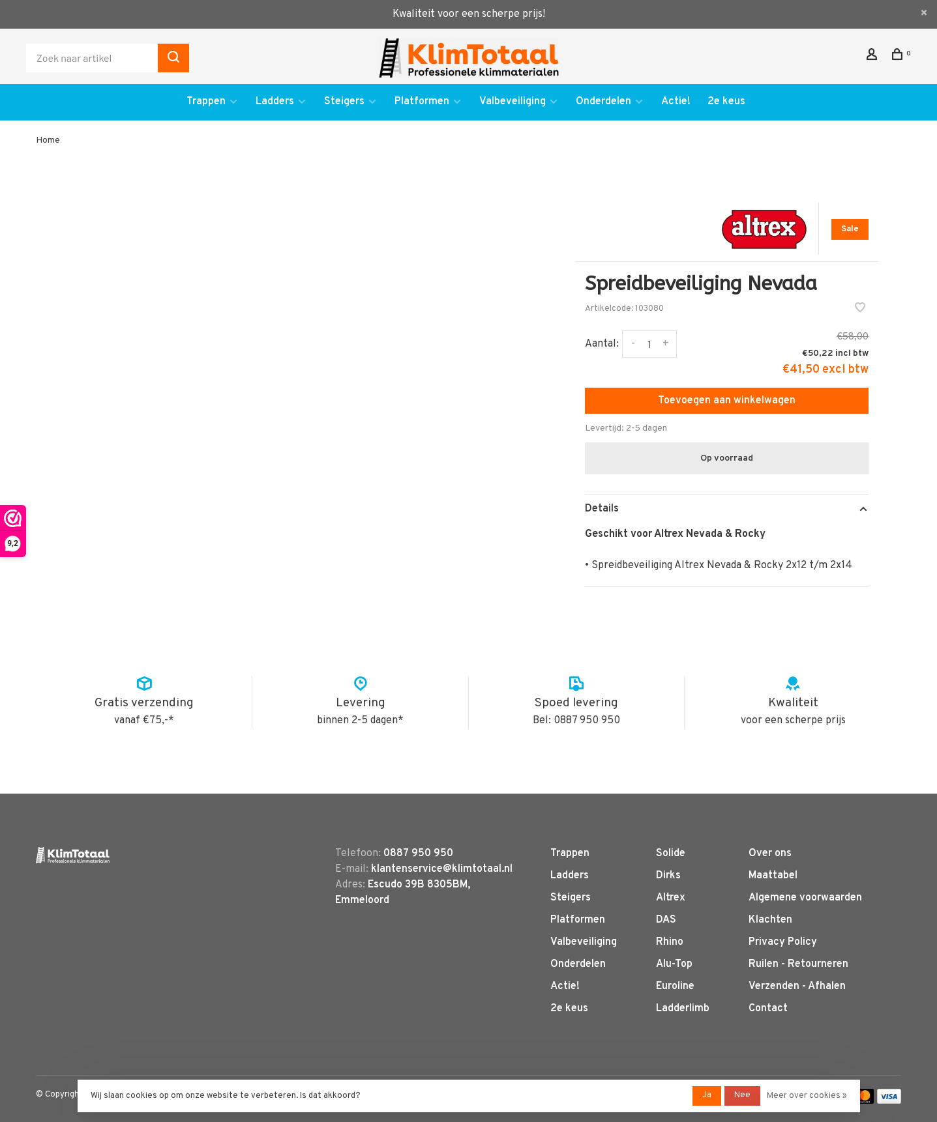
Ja (706, 1095)
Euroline (675, 986)
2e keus (726, 101)
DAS (666, 920)
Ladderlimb (682, 1008)
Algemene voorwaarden (805, 897)
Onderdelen (603, 101)
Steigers (344, 101)
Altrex (670, 897)
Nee (742, 1095)
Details (602, 508)
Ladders (275, 101)
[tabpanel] (309, 403)
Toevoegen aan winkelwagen (727, 400)
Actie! (676, 101)
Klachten (770, 920)
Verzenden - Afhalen (797, 986)
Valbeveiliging (512, 101)
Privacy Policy (783, 942)
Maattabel (773, 875)
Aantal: (602, 344)
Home (48, 140)
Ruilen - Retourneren (798, 964)
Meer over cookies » (807, 1096)
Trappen (206, 101)
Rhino (669, 942)
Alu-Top (674, 964)
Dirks (668, 875)
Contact (768, 1008)
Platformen (421, 101)
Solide (670, 853)
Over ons (770, 853)
